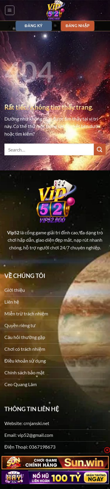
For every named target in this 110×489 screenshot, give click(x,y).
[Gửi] (100, 149)
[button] (9, 10)
